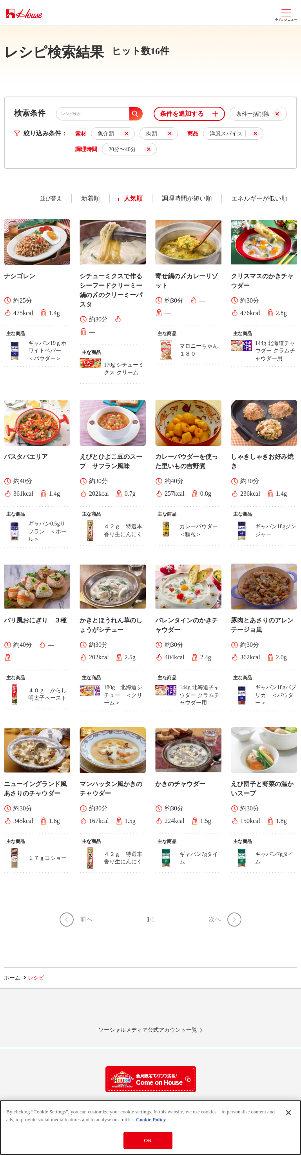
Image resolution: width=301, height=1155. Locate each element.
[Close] (288, 1115)
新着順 (90, 198)
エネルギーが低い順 (259, 198)
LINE (57, 1011)
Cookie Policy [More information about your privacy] (151, 1122)
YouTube (244, 1011)
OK (148, 1143)
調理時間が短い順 (187, 198)
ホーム (12, 978)
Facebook (181, 1011)
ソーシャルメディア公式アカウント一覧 (147, 1030)
